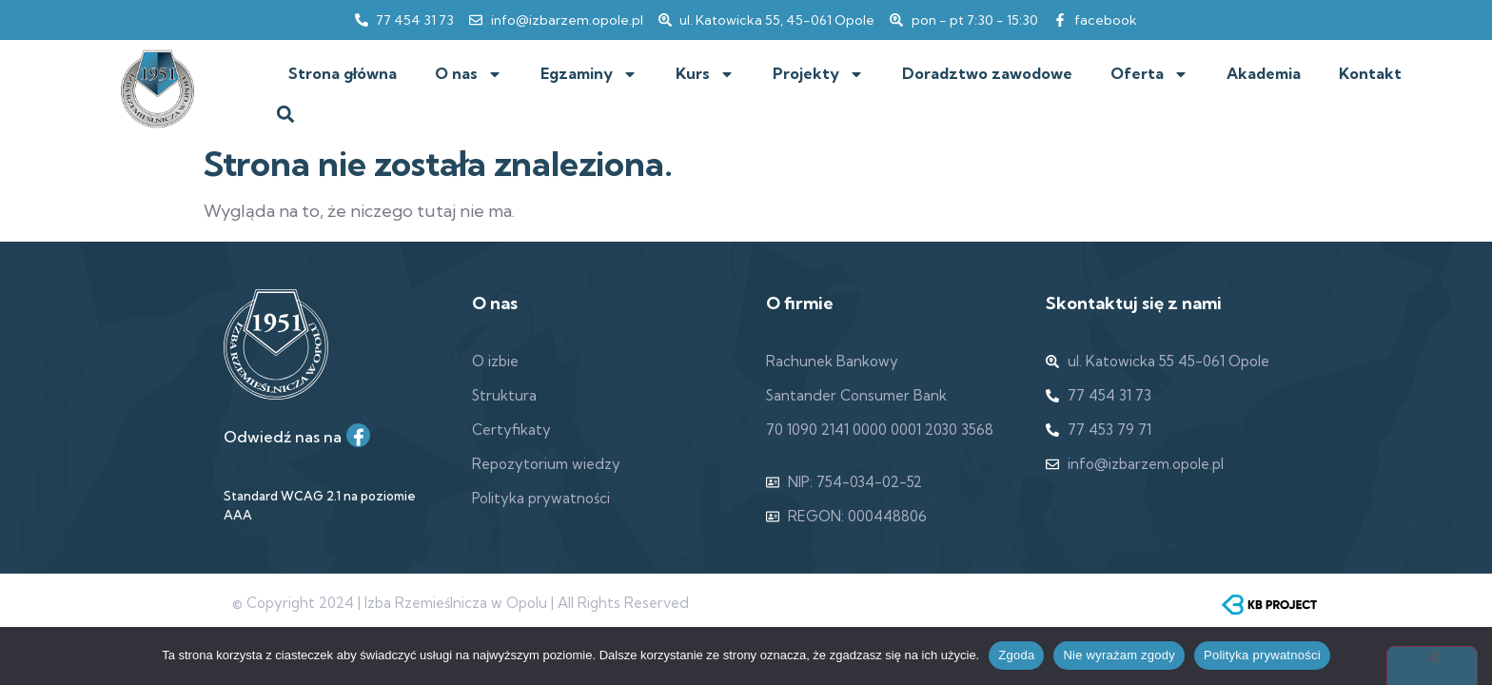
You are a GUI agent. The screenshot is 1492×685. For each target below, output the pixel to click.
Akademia (1264, 73)
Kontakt (1370, 73)
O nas (468, 74)
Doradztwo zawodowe (987, 73)
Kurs (705, 74)
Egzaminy (589, 74)
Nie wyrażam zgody (1119, 655)
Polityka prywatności (1262, 655)
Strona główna (342, 73)
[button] (285, 114)
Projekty (818, 74)
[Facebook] (358, 435)
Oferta (1149, 74)
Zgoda (1016, 655)
